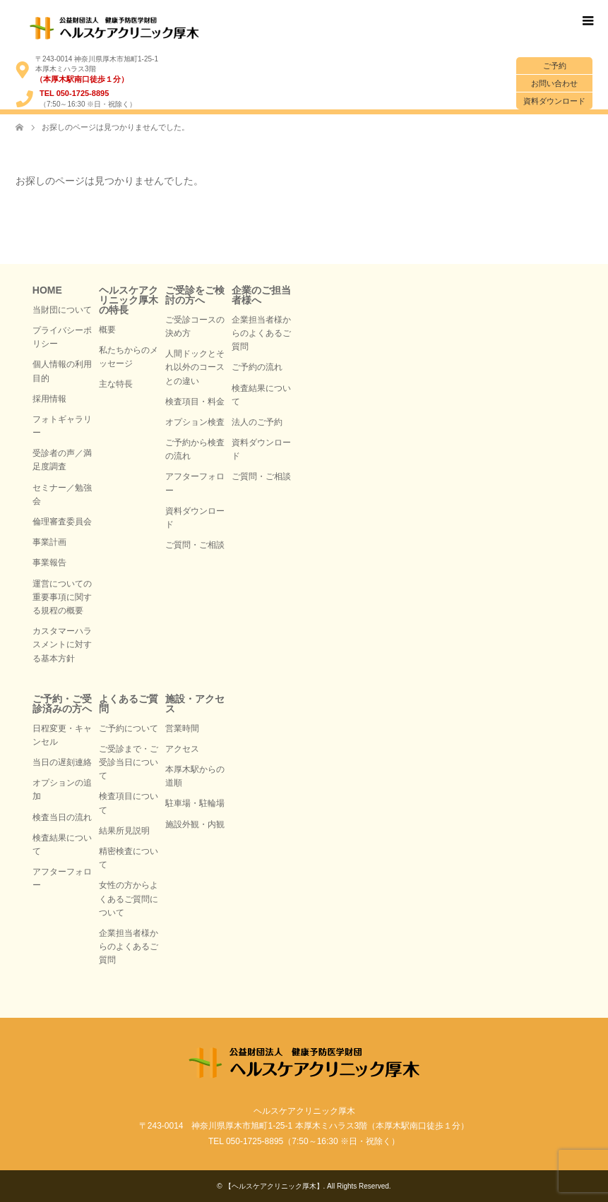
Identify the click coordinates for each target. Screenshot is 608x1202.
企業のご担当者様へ (261, 295)
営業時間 (182, 728)
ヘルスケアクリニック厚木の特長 (128, 299)
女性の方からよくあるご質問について (128, 898)
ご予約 (554, 65)
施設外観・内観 (195, 824)
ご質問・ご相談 (195, 545)
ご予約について (128, 728)
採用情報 (49, 399)
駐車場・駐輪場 (195, 803)
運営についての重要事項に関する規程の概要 (62, 597)
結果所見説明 (124, 831)
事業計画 (49, 542)
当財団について (62, 310)
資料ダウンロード (554, 101)
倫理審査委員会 (62, 522)
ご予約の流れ (257, 367)
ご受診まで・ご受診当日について (128, 762)
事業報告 (49, 562)
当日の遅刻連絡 (62, 762)
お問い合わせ (554, 83)
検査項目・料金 (195, 402)
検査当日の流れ (62, 817)
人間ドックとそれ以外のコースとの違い (195, 367)
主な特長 (116, 384)
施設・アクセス (195, 703)
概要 (107, 330)
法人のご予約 (257, 422)
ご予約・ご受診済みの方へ (62, 703)
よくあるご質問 (128, 703)
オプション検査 (195, 422)
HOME (47, 290)
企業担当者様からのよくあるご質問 (261, 333)
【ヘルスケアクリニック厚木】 (274, 1186)
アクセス (182, 749)
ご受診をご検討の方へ (195, 295)
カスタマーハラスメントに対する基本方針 (62, 644)
